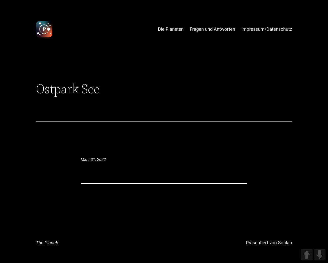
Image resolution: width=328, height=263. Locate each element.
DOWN (319, 254)
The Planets (47, 242)
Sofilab (285, 242)
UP (307, 254)
